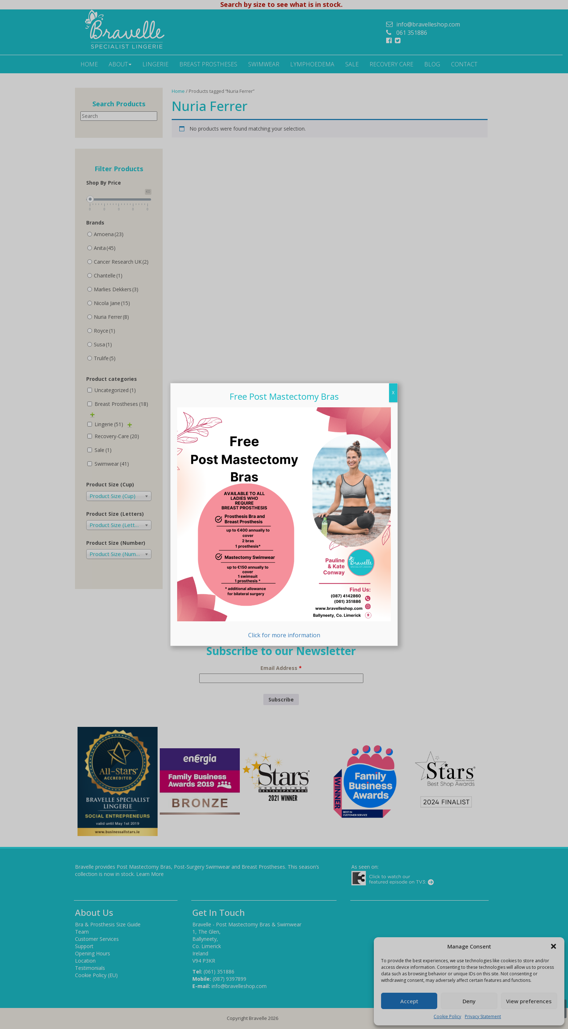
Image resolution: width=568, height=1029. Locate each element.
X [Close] (393, 393)
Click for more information (283, 523)
